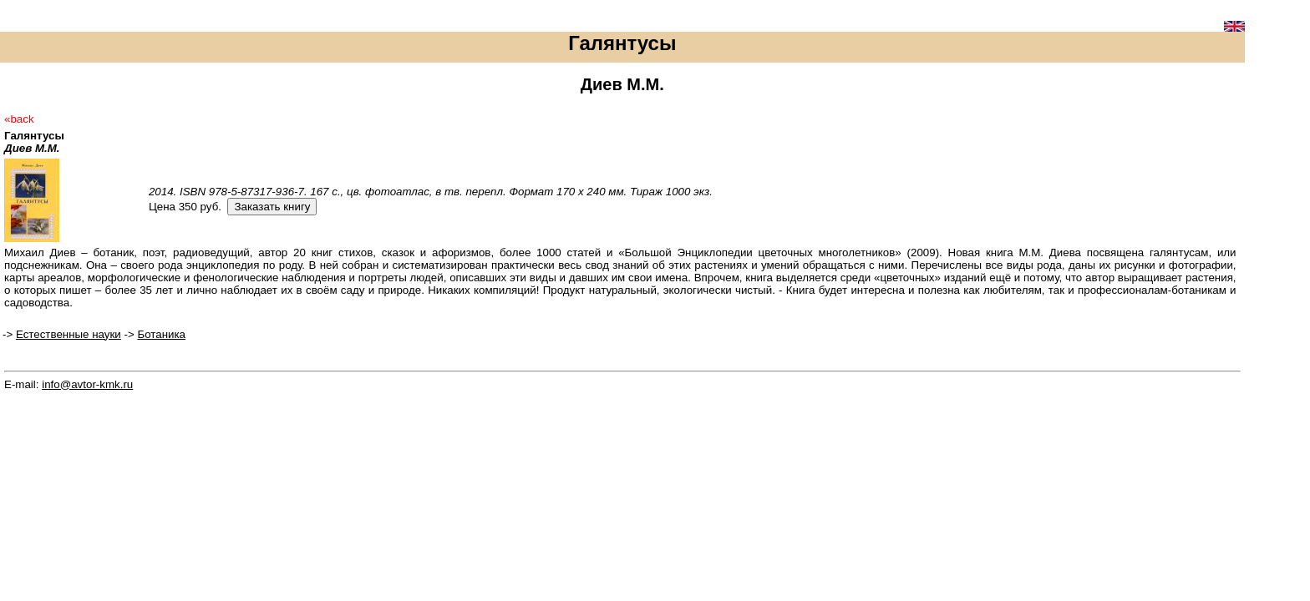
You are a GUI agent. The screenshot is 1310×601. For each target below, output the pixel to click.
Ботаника (161, 334)
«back (19, 119)
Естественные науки (68, 334)
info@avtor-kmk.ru (87, 384)
